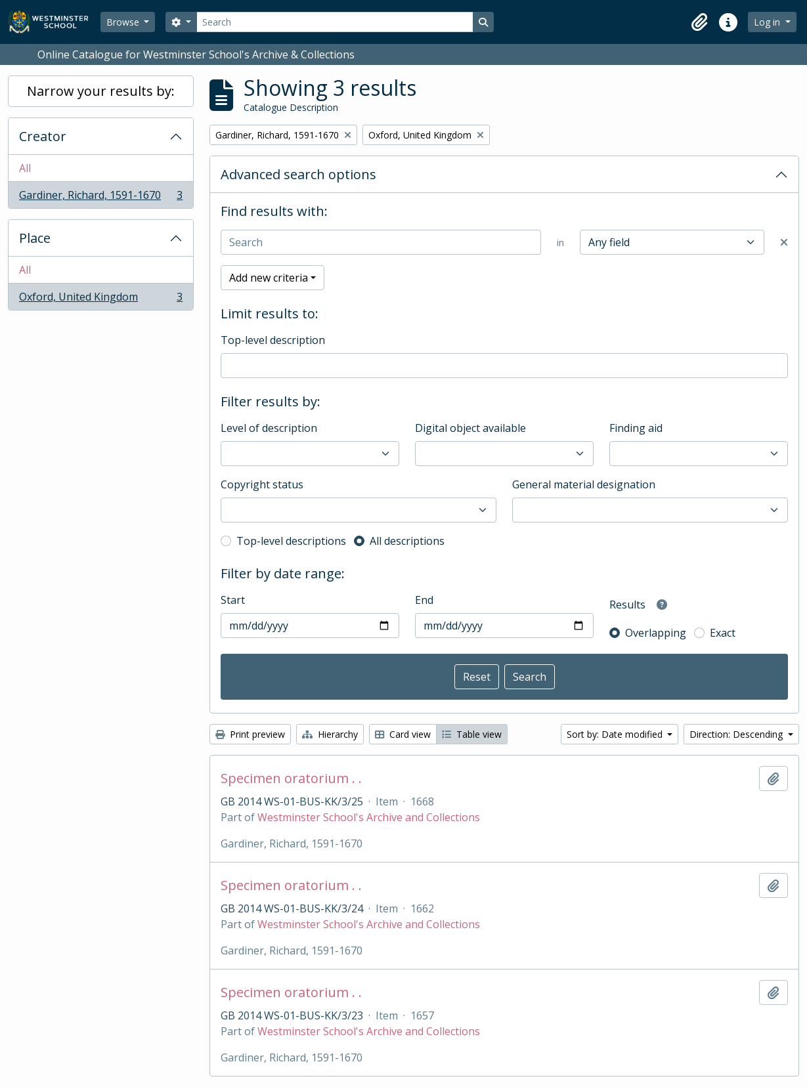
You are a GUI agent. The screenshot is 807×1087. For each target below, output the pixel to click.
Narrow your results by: (101, 91)
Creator (42, 136)
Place (35, 238)
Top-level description (273, 340)
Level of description (269, 428)
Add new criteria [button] (268, 277)
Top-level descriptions (291, 541)
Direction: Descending (737, 734)
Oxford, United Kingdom (100, 299)
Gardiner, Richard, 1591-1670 (100, 197)
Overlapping (655, 633)
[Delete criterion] (784, 242)
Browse (124, 22)
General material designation (583, 484)
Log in (768, 22)
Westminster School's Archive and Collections (368, 817)
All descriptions (407, 541)
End (424, 600)
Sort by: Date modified (616, 734)
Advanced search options (298, 174)
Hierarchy (330, 734)
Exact (722, 633)
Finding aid (636, 428)
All (25, 168)
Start (233, 600)
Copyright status (262, 484)
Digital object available (470, 428)
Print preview (250, 734)
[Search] (334, 22)
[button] (699, 22)
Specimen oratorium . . (291, 778)
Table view (472, 734)
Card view (403, 734)
